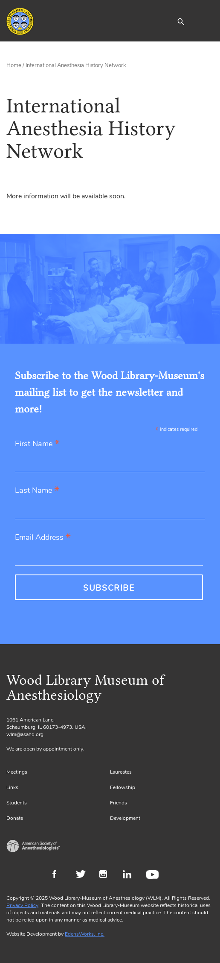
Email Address (43, 537)
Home (13, 65)
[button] (180, 21)
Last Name (37, 490)
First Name (37, 444)
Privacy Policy (22, 905)
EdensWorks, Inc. (84, 934)
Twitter (83, 875)
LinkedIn (130, 875)
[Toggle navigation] (207, 21)
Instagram (106, 875)
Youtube (153, 875)
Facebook (59, 875)
